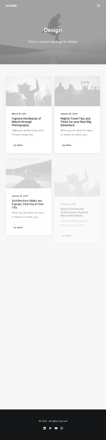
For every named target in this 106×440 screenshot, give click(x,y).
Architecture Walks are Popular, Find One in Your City (28, 213)
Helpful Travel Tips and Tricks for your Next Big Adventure (75, 122)
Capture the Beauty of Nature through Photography (26, 122)
